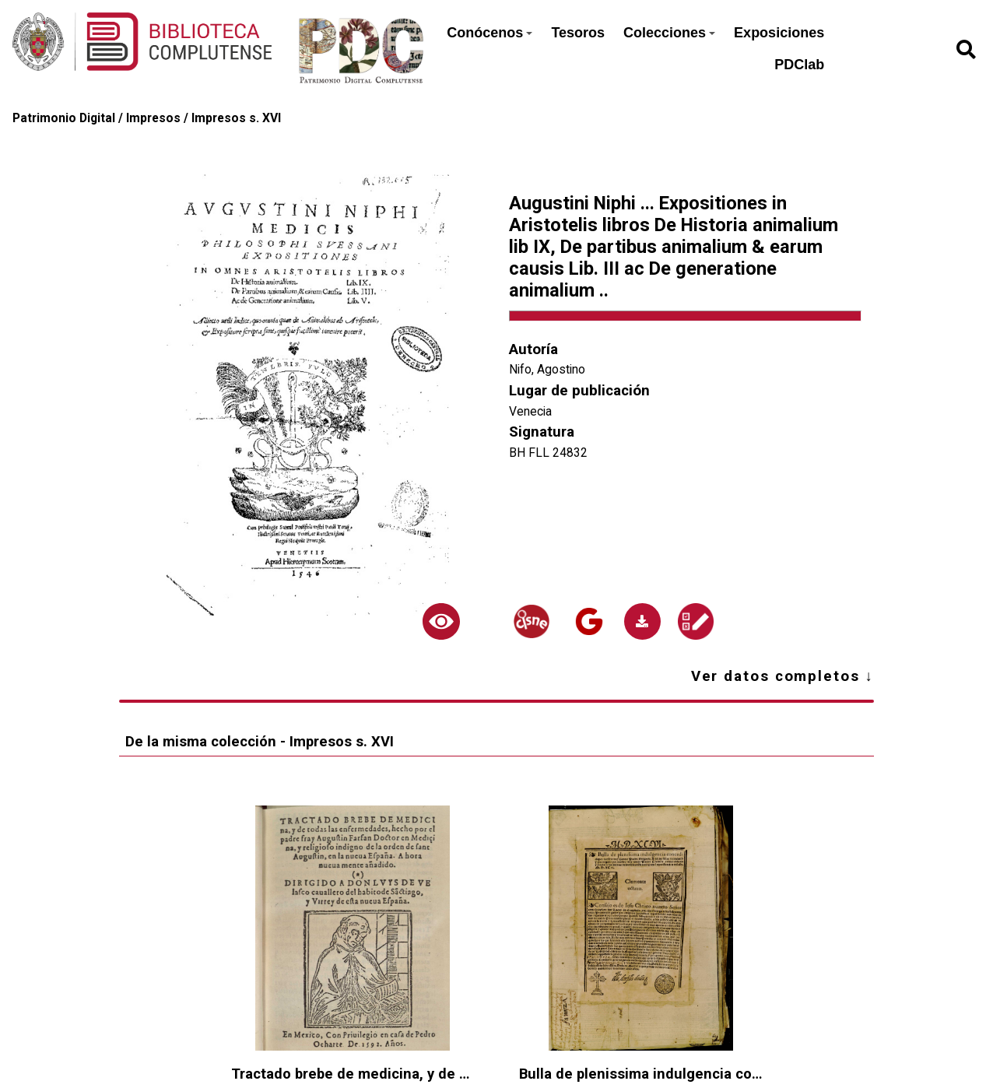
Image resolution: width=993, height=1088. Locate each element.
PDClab (799, 64)
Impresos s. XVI (236, 118)
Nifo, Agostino (547, 369)
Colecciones (669, 32)
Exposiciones (779, 32)
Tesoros (578, 32)
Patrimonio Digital (63, 118)
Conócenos (489, 32)
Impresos (153, 118)
